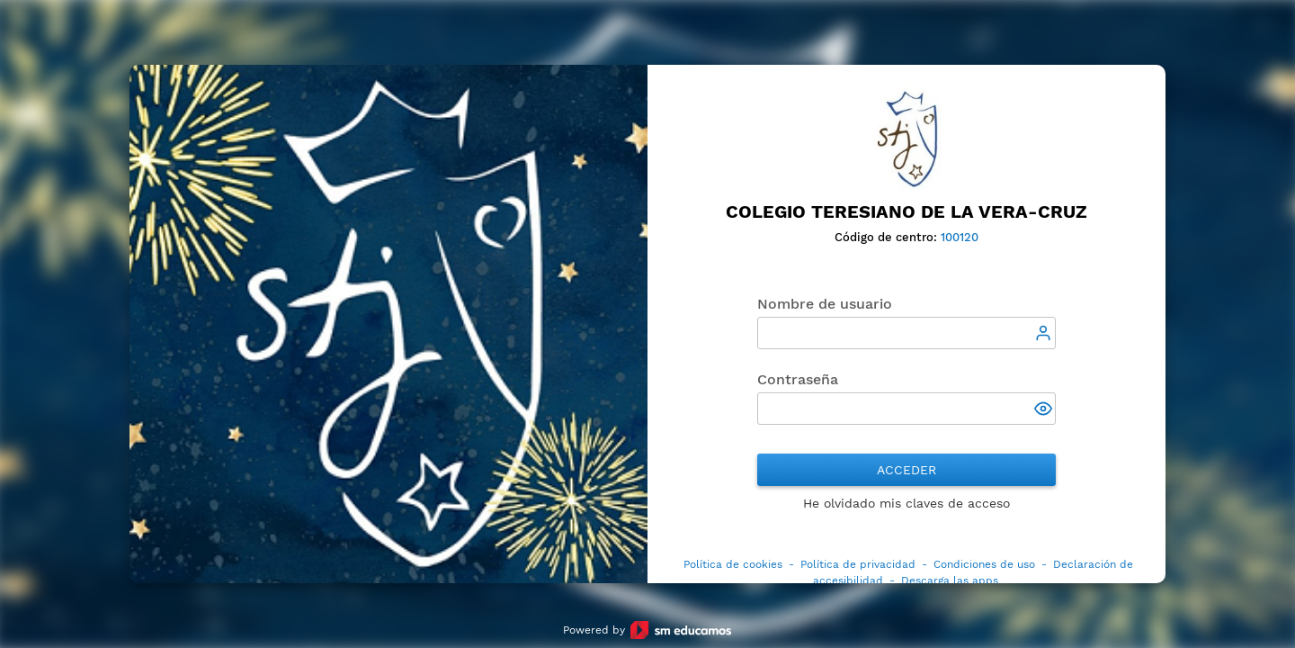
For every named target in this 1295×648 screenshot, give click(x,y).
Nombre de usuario (824, 303)
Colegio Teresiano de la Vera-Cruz (906, 212)
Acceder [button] (906, 470)
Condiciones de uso (984, 564)
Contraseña (797, 379)
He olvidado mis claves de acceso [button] (906, 503)
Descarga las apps (949, 580)
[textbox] (907, 333)
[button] (1045, 410)
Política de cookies (732, 564)
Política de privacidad (857, 564)
